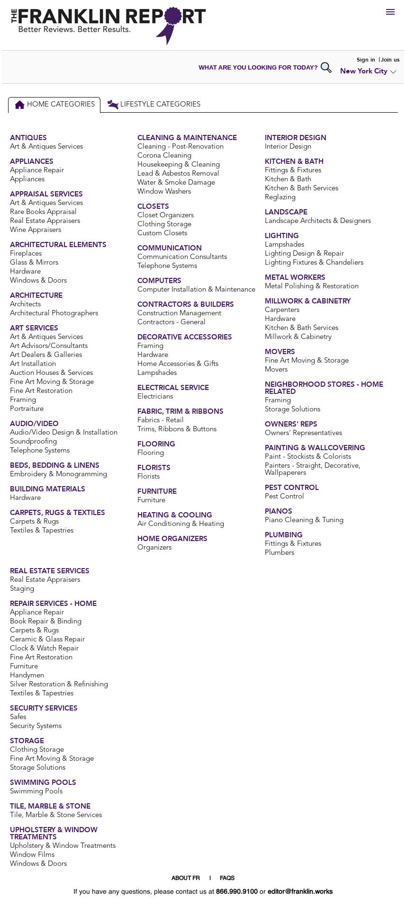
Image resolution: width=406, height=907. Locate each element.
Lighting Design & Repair (304, 254)
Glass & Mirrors (34, 263)
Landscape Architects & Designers (318, 221)
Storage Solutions (292, 409)
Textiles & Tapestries (41, 530)
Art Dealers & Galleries (46, 355)
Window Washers (164, 192)
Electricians (155, 396)
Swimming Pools (36, 791)
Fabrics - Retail (160, 420)
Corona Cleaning (164, 156)
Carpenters (282, 310)
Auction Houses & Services (51, 373)
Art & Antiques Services (46, 147)
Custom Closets (162, 233)
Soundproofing (33, 441)
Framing (23, 400)
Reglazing (280, 197)
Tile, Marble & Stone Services (56, 815)
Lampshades (157, 373)
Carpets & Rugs (34, 521)
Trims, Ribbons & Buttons (177, 429)
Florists (148, 476)
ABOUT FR (185, 878)
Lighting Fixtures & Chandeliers (314, 263)
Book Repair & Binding (45, 621)
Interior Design (288, 147)
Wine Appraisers (35, 230)
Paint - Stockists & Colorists (308, 457)
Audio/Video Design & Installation (63, 432)
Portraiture (27, 409)
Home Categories (54, 105)
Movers (276, 369)
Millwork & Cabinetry (298, 337)
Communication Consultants (182, 257)
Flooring (150, 453)
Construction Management (179, 313)
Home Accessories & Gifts (177, 364)
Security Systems (36, 726)
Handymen (27, 675)
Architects (25, 304)
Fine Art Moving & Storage (52, 382)
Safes (18, 717)
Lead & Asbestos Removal (178, 174)
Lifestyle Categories (153, 105)
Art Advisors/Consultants (49, 346)
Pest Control (284, 496)
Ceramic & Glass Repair (47, 639)
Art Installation (33, 364)
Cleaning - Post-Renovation (180, 147)
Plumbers (279, 553)
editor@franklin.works (300, 892)
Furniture (151, 500)
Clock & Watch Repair (44, 648)
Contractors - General (171, 322)
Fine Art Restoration (41, 391)
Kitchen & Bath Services (301, 188)
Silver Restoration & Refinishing (59, 684)
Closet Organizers (165, 215)
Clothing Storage (164, 224)
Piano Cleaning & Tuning (304, 520)
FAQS (227, 878)
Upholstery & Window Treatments (63, 846)
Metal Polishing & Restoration (312, 286)
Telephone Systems (40, 450)
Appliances (27, 179)
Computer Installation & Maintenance (196, 289)
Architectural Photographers (54, 313)
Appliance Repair (37, 170)
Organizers (154, 547)
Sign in (366, 59)
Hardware (25, 272)
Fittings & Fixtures (293, 170)
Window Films (32, 855)
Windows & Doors (38, 281)
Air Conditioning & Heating (180, 524)
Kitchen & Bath (288, 179)
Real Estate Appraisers (45, 221)
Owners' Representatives (303, 433)
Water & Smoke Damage (176, 183)
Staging (22, 589)
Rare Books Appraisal (43, 212)
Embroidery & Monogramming (58, 474)
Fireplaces (26, 254)
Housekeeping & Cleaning (178, 165)
